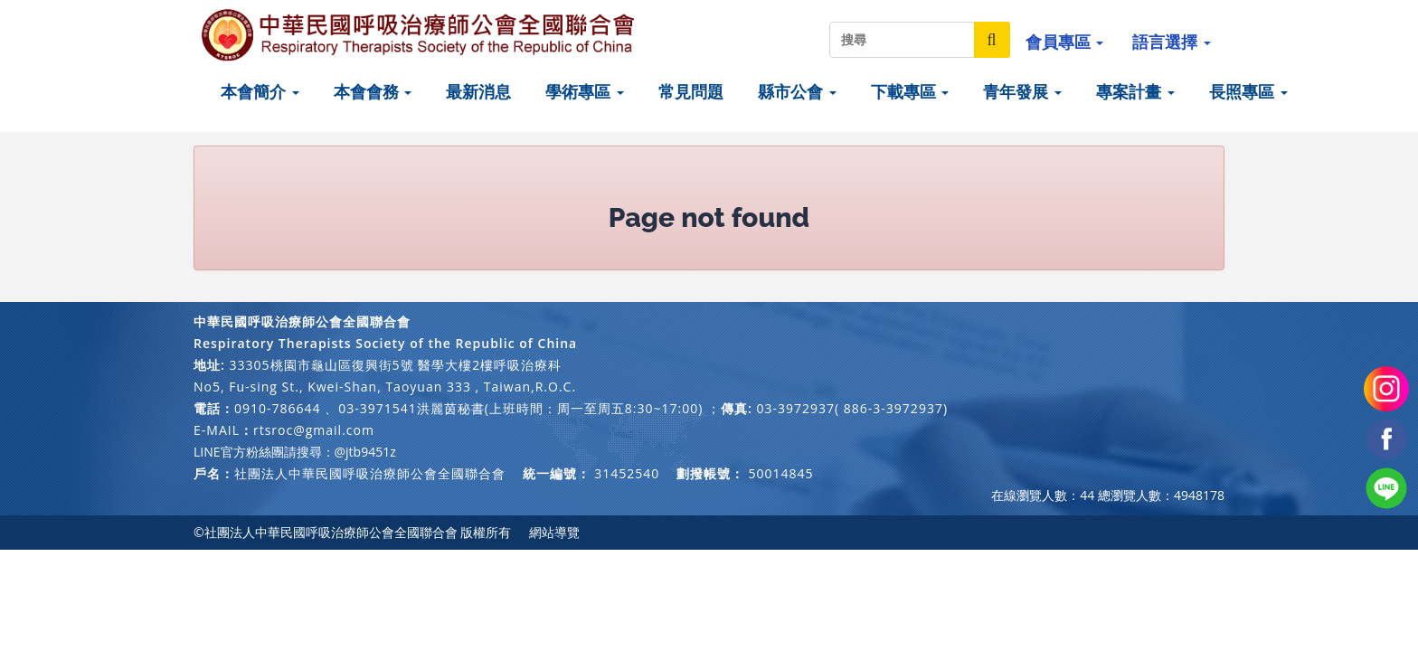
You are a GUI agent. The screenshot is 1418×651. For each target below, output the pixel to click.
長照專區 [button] (1248, 91)
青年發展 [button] (1022, 91)
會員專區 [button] (1065, 41)
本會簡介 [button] (260, 91)
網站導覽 (554, 532)
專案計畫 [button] (1135, 91)
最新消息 (478, 91)
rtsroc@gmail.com (313, 430)
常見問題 (690, 91)
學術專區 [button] (584, 91)
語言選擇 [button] (1171, 41)
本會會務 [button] (373, 91)
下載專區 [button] (910, 91)
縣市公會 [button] (797, 91)
